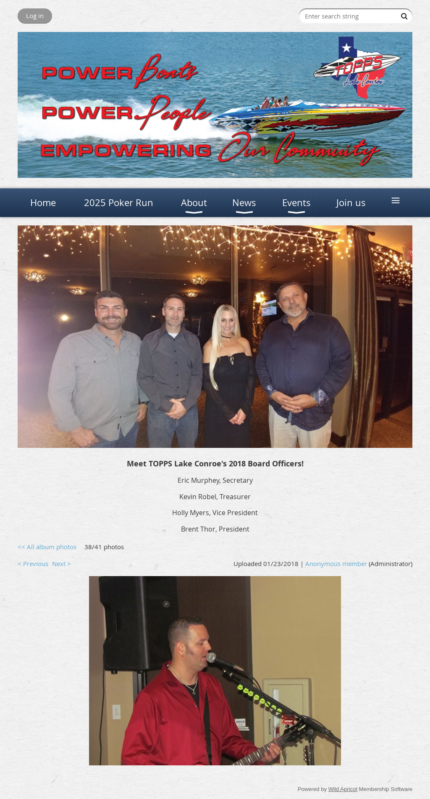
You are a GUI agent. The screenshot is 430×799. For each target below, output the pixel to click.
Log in (35, 15)
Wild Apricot (342, 789)
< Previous (33, 563)
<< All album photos (47, 546)
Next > (61, 563)
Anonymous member (336, 563)
